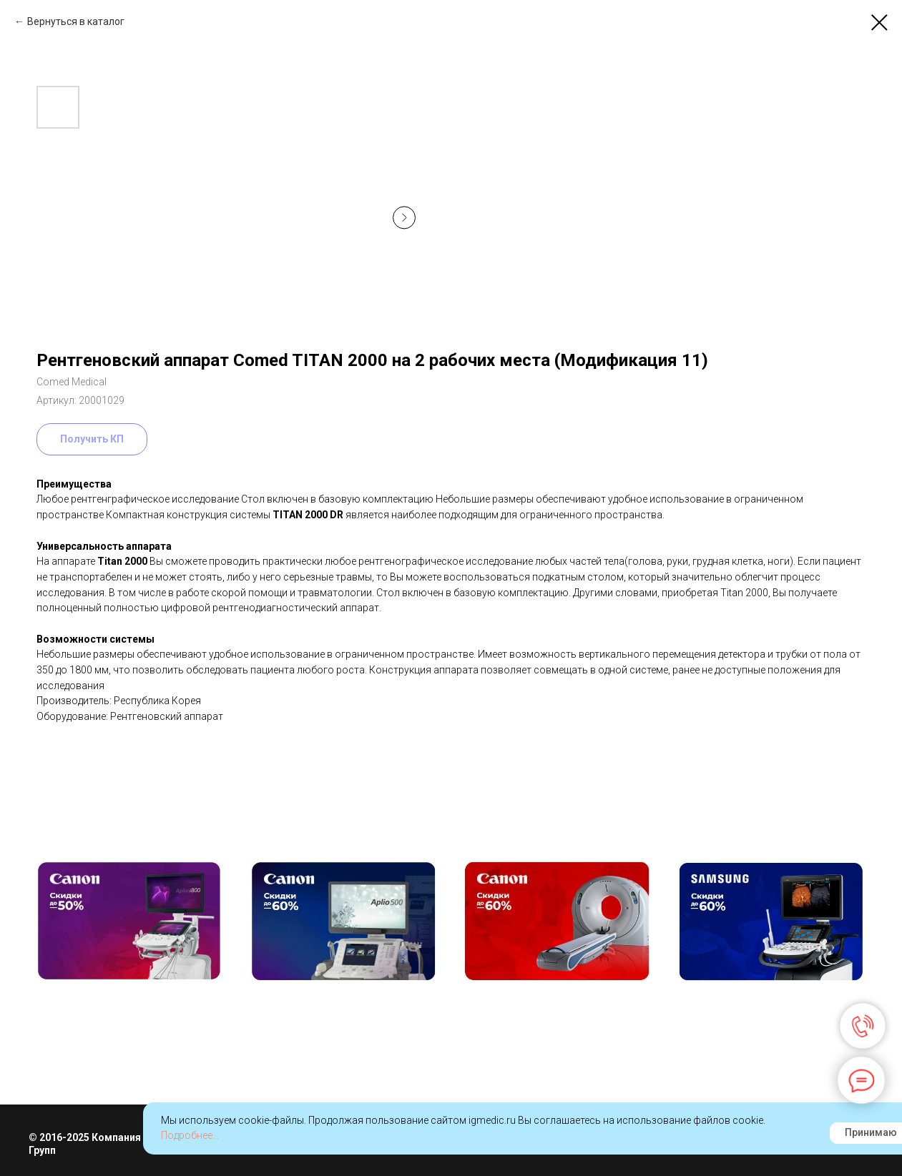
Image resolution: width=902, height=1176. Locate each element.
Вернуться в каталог (75, 21)
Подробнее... (190, 1135)
